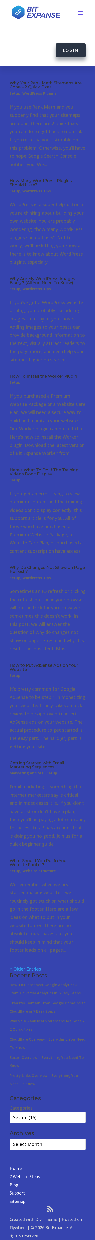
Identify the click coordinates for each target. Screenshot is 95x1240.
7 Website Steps (25, 1176)
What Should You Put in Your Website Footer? (39, 862)
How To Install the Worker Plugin (43, 376)
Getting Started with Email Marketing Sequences (37, 765)
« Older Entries (25, 969)
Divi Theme (46, 1219)
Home (16, 1168)
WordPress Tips (36, 191)
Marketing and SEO (27, 773)
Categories (21, 1108)
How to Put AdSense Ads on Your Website (44, 667)
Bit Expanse (56, 1227)
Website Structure (39, 870)
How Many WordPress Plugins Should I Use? (41, 182)
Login (71, 50)
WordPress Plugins (39, 93)
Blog (14, 1185)
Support (17, 1193)
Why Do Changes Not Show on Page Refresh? (47, 569)
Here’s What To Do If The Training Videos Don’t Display (44, 472)
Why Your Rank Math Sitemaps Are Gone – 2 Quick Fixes (46, 85)
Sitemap (17, 1201)
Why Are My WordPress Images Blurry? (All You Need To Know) (42, 280)
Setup (15, 93)
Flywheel (18, 1227)
